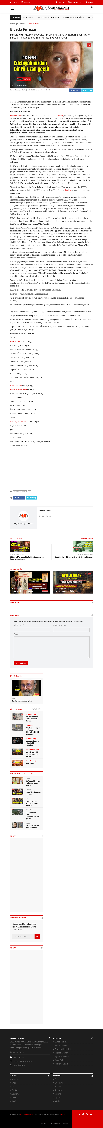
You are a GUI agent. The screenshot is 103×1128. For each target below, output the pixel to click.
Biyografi (59, 1082)
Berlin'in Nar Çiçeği (18, 389)
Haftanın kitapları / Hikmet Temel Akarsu (33, 783)
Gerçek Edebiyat (26, 1114)
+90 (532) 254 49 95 (19, 1065)
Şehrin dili (30, 763)
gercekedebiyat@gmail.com (22, 1061)
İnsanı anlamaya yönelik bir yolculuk (32, 743)
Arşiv (14, 1097)
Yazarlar (89, 2)
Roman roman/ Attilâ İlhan (76, 17)
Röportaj (58, 1090)
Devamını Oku (17, 1052)
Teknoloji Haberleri (63, 1049)
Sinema (58, 1093)
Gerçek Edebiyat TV (76, 2)
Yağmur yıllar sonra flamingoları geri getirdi (33, 815)
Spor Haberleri (61, 1045)
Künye (65, 1123)
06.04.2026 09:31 (17, 588)
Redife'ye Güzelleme (19, 422)
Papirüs (68, 190)
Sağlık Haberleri (61, 1052)
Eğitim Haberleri (62, 1056)
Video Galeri (60, 1060)
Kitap (14, 1082)
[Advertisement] (51, 467)
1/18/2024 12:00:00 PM (17, 555)
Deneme (15, 1079)
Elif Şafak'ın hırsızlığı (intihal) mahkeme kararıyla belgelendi (27, 558)
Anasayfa (14, 24)
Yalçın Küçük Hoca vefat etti (51, 17)
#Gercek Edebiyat (19, 491)
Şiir (13, 1086)
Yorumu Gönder (20, 663)
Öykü (14, 1101)
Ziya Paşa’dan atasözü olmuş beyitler (32, 803)
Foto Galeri (60, 2)
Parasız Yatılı (15, 341)
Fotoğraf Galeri (61, 1063)
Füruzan (60, 115)
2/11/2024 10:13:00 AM (85, 555)
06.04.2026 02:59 (60, 588)
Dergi (57, 1079)
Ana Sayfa (14, 2)
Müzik (57, 1101)
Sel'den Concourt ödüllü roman (33, 826)
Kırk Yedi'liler (16, 385)
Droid (63, 1114)
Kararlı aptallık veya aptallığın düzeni (32, 754)
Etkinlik (58, 1086)
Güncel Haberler (61, 1041)
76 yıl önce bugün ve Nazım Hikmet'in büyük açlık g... (33, 731)
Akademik (16, 1093)
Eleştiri (14, 1090)
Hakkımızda (56, 1123)
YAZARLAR (37, 709)
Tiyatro (58, 1097)
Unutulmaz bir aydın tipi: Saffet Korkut (32, 719)
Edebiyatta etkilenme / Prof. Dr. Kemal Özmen (74, 557)
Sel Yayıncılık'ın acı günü (27, 17)
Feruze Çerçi (15, 115)
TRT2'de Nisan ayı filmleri (33, 793)
